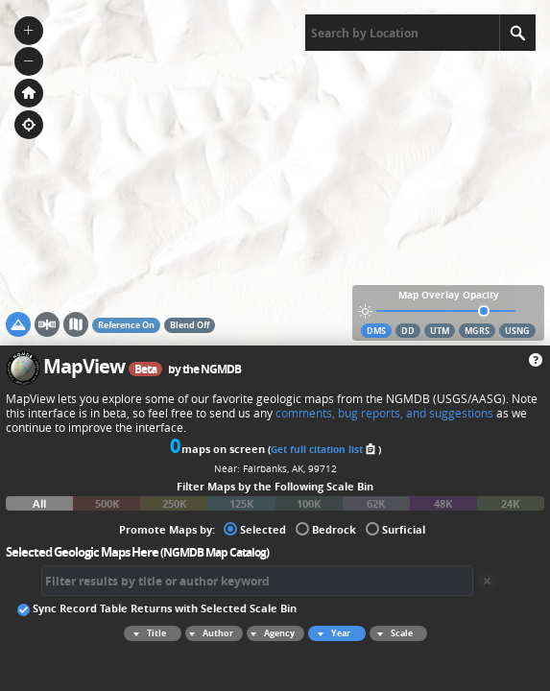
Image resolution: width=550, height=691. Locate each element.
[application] (275, 173)
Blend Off (189, 325)
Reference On (126, 325)
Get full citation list (324, 449)
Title (147, 633)
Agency (271, 633)
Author (209, 633)
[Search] (517, 32)
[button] (28, 30)
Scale (392, 633)
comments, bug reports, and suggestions (384, 413)
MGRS (477, 330)
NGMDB (221, 369)
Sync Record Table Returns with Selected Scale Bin (157, 607)
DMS (376, 330)
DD (408, 330)
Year (331, 633)
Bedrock (326, 528)
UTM (439, 330)
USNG (517, 330)
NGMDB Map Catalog (214, 552)
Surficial (395, 528)
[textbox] (402, 32)
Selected (255, 528)
